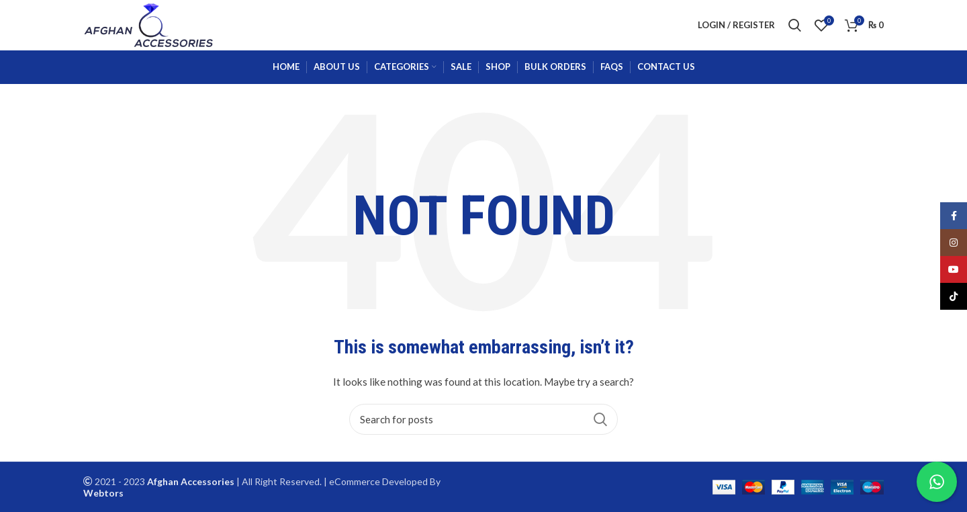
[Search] (483, 419)
